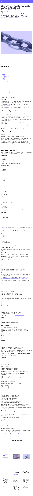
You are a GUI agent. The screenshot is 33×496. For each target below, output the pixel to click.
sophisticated (8, 105)
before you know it (20, 433)
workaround (10, 355)
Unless (3, 84)
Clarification (4, 77)
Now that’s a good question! (19, 315)
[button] (31, 2)
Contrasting (3, 74)
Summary (3, 79)
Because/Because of (5, 81)
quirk (23, 298)
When (3, 83)
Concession (3, 78)
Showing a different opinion (5, 76)
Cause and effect (4, 73)
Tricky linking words (3, 80)
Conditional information (5, 75)
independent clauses (12, 256)
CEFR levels (12, 141)
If (2, 82)
